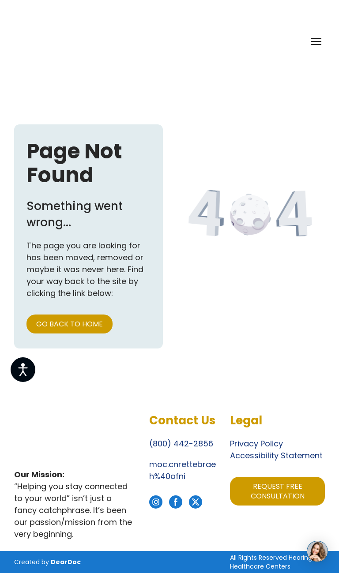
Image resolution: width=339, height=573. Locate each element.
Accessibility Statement (276, 455)
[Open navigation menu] (316, 41)
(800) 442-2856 (181, 443)
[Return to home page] (63, 41)
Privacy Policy (256, 443)
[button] (69, 324)
